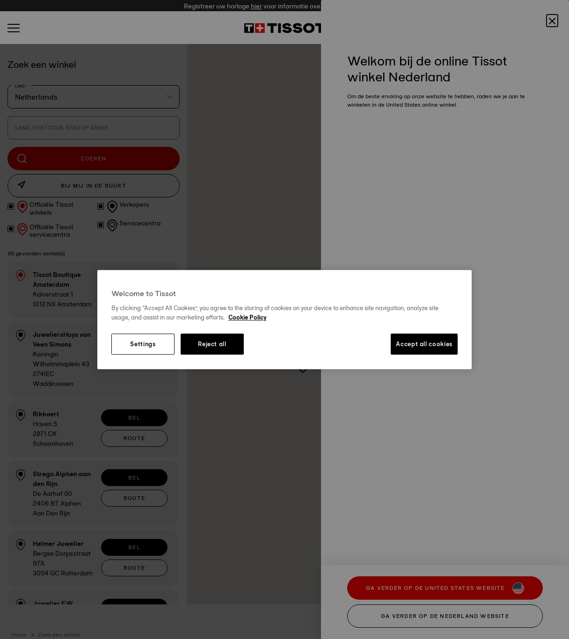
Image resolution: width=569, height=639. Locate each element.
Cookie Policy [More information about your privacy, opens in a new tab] (247, 317)
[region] (284, 319)
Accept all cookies (424, 344)
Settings (142, 344)
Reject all (212, 344)
